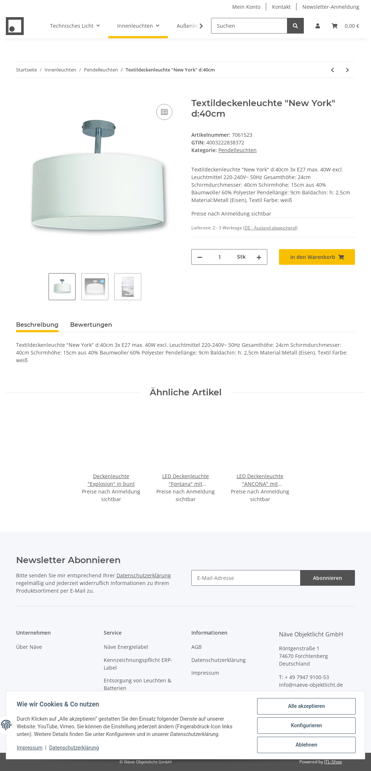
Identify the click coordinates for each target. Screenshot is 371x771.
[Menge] (219, 256)
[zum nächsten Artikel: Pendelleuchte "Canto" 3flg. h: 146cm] (347, 70)
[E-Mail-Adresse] (246, 578)
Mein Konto (246, 6)
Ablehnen (305, 745)
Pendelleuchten (237, 150)
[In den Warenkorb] (22, 94)
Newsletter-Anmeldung (330, 6)
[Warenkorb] (345, 25)
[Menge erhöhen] (259, 256)
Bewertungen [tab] (91, 324)
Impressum (205, 672)
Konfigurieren (305, 726)
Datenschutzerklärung (143, 575)
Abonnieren (327, 577)
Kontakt (281, 6)
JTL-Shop (333, 762)
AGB (196, 646)
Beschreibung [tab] (37, 324)
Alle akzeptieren (305, 707)
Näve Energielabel (126, 646)
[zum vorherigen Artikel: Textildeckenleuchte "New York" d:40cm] (332, 70)
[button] (318, 25)
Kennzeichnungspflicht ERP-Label (138, 663)
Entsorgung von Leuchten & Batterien (137, 684)
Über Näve (29, 646)
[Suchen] (249, 26)
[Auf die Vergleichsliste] (164, 112)
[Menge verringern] (200, 256)
